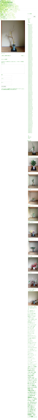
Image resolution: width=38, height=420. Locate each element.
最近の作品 (6, 9)
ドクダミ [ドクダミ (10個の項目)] (30, 357)
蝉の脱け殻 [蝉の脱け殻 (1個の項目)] (29, 408)
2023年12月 (29, 27)
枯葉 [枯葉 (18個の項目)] (33, 385)
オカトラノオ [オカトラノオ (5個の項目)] (30, 335)
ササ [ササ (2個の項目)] (35, 342)
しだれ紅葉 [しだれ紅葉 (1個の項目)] (35, 319)
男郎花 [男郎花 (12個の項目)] (31, 392)
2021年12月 (29, 37)
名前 (2, 74)
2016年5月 (29, 100)
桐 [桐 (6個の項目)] (29, 387)
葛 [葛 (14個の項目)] (28, 405)
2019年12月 (29, 57)
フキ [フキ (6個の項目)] (31, 362)
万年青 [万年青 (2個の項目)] (34, 365)
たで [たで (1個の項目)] (34, 322)
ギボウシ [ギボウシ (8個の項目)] (34, 338)
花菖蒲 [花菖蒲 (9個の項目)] (35, 398)
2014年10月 (29, 123)
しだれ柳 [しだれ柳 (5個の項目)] (32, 319)
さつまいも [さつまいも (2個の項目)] (32, 317)
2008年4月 (29, 132)
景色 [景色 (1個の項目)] (28, 380)
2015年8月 (29, 111)
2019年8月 (29, 62)
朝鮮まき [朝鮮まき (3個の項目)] (30, 380)
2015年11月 (29, 107)
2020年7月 (29, 50)
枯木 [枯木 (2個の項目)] (31, 385)
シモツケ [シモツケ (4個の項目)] (29, 346)
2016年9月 (29, 95)
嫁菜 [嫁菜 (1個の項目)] (33, 369)
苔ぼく (22, 55)
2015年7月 (29, 112)
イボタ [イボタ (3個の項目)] (33, 333)
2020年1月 (29, 56)
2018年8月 (29, 76)
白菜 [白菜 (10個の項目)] (34, 392)
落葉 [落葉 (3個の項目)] (33, 403)
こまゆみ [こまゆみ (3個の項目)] (29, 317)
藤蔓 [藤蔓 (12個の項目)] (32, 406)
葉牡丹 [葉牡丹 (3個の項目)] (35, 403)
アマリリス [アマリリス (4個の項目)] (30, 333)
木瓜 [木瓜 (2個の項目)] (33, 380)
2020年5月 (29, 52)
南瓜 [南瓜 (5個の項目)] (28, 368)
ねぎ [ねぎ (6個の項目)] (34, 326)
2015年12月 (29, 106)
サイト (2, 82)
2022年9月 (29, 33)
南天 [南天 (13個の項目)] (35, 366)
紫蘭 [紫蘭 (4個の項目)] (34, 395)
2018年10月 (29, 74)
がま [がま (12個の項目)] (29, 314)
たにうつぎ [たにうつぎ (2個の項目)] (29, 323)
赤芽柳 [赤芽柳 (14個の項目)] (31, 410)
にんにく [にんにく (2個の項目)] (29, 326)
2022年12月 (29, 31)
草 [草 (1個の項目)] (29, 402)
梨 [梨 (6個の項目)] (34, 387)
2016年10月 (29, 94)
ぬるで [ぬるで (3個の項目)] (32, 326)
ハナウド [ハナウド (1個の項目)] (29, 360)
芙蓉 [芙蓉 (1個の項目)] (35, 397)
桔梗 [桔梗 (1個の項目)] (30, 387)
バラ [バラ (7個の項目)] (31, 360)
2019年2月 (29, 69)
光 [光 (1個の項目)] (35, 365)
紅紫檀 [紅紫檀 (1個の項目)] (28, 395)
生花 (28, 19)
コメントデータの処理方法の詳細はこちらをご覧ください (12, 89)
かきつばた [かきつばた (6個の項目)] (33, 313)
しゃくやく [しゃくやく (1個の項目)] (34, 320)
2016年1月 (29, 105)
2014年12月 (29, 120)
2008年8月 (29, 131)
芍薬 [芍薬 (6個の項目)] (33, 397)
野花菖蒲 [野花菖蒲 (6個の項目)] (29, 413)
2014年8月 (29, 125)
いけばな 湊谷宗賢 (7, 2)
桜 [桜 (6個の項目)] (32, 387)
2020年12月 (29, 44)
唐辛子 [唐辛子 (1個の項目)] (28, 369)
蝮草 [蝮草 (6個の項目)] (32, 408)
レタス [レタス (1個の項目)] (28, 365)
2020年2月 (29, 55)
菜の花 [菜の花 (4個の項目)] (35, 402)
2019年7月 (29, 63)
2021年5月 (29, 40)
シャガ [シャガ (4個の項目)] (32, 346)
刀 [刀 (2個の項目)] (32, 366)
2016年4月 (29, 101)
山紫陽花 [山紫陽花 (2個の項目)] (33, 377)
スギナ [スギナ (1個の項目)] (28, 349)
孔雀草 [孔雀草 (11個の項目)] (29, 370)
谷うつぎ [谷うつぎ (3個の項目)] (34, 408)
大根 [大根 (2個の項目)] (32, 369)
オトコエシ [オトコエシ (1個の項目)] (34, 335)
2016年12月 (29, 92)
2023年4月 (29, 30)
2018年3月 (29, 82)
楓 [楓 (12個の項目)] (35, 387)
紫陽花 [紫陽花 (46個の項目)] (30, 397)
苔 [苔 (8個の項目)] (28, 400)
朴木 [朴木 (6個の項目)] (28, 382)
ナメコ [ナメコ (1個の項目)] (33, 357)
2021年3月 (29, 43)
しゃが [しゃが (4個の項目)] (31, 320)
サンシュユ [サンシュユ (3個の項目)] (33, 343)
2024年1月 (29, 26)
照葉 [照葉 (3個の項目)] (28, 392)
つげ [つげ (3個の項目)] (32, 323)
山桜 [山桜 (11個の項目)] (29, 375)
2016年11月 (29, 93)
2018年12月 (29, 71)
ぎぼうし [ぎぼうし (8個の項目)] (30, 316)
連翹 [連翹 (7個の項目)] (34, 410)
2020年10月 (29, 46)
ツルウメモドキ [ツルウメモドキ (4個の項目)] (30, 353)
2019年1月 (29, 70)
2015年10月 (29, 108)
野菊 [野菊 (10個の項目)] (33, 413)
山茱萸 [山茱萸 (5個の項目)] (29, 378)
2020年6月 (29, 51)
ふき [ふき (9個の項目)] (33, 327)
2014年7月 (29, 126)
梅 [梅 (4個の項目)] (33, 387)
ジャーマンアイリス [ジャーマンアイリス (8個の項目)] (32, 347)
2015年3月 (29, 117)
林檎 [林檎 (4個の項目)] (30, 383)
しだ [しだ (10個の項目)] (29, 319)
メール (2, 78)
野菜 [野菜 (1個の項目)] (34, 413)
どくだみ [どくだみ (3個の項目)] (34, 324)
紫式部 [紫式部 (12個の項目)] (31, 395)
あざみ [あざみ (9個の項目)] (31, 310)
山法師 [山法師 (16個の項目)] (31, 375)
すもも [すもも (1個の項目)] (33, 322)
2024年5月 (29, 25)
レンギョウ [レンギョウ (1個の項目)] (31, 365)
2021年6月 (29, 39)
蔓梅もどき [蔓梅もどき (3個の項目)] (32, 405)
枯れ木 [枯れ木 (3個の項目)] (29, 385)
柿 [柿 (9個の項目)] (35, 385)
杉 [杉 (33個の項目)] (33, 382)
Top (2, 9)
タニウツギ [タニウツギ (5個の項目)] (32, 350)
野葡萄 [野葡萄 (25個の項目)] (30, 415)
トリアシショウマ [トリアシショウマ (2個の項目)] (30, 356)
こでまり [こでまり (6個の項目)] (34, 316)
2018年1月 (29, 83)
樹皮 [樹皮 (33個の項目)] (29, 388)
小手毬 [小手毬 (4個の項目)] (29, 372)
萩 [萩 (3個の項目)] (31, 403)
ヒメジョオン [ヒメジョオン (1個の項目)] (34, 361)
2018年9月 (29, 75)
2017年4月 (29, 89)
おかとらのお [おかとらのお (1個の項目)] (29, 313)
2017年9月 (29, 86)
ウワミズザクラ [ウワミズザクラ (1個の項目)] (29, 334)
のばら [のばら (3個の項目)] (29, 327)
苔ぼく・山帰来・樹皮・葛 (5, 55)
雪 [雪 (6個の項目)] (29, 416)
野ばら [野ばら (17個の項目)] (31, 411)
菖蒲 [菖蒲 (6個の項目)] (33, 402)
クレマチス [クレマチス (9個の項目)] (30, 340)
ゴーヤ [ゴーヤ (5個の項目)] (33, 342)
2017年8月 (29, 87)
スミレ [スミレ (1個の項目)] (34, 349)
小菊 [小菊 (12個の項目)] (34, 372)
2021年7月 (29, 38)
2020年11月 (29, 45)
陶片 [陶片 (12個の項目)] (34, 414)
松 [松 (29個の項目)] (28, 383)
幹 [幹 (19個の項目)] (33, 378)
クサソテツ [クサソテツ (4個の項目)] (30, 339)
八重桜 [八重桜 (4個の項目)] (29, 366)
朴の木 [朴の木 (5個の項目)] (35, 380)
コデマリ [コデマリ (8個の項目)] (30, 342)
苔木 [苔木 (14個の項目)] (34, 400)
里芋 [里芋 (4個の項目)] (28, 411)
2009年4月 (29, 130)
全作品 (11, 9)
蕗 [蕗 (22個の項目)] (28, 406)
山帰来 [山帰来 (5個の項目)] (33, 373)
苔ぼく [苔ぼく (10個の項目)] (30, 400)
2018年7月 (29, 77)
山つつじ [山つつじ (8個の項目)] (30, 373)
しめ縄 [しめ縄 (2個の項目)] (29, 320)
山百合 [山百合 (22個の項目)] (29, 377)
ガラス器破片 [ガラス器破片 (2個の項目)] (30, 338)
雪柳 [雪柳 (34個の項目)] (31, 416)
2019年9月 (29, 61)
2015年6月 (29, 113)
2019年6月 (29, 64)
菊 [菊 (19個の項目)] (31, 402)
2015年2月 (29, 118)
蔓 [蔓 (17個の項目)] (29, 405)
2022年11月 (29, 32)
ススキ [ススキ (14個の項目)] (31, 349)
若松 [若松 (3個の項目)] (28, 402)
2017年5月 (29, 88)
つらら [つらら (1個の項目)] (34, 323)
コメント (3, 63)
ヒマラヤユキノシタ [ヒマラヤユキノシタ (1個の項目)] (30, 361)
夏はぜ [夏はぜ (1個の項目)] (30, 369)
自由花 (29, 22)
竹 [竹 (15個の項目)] (33, 393)
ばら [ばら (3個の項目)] (31, 327)
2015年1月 (29, 119)
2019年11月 (29, 58)
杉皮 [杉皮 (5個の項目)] (35, 382)
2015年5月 (29, 114)
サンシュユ (3, 53)
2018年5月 (29, 80)
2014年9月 (29, 124)
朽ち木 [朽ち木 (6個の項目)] (31, 382)
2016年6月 (29, 99)
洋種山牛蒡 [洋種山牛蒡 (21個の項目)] (31, 390)
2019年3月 (29, 68)
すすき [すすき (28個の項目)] (30, 322)
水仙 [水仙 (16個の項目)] (32, 388)
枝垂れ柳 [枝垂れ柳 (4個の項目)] (32, 383)
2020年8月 (29, 49)
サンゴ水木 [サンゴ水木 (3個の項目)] (29, 343)
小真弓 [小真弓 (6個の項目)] (31, 372)
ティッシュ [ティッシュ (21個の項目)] (31, 354)
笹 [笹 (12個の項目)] (34, 393)
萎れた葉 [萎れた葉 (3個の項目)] (29, 403)
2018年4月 (29, 81)
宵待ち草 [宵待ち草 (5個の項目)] (32, 370)
